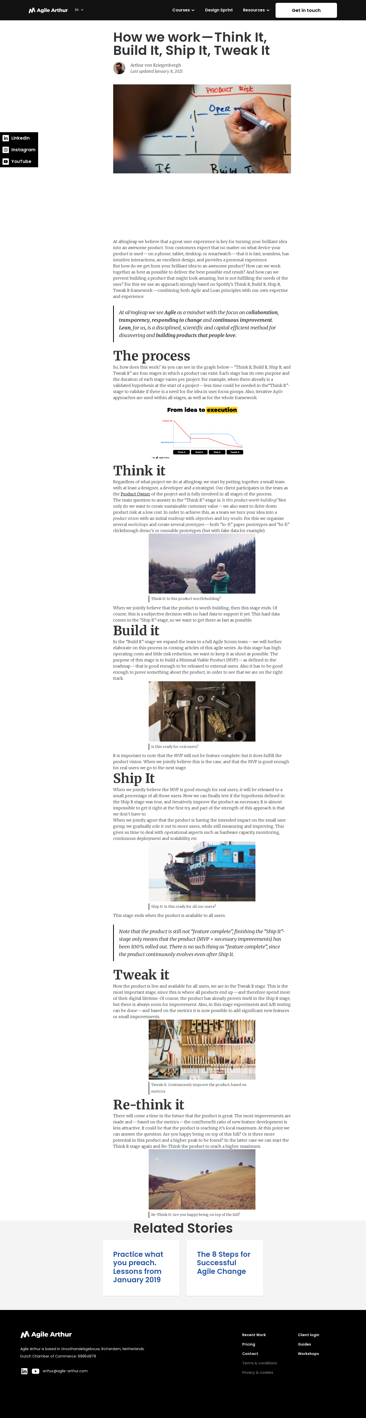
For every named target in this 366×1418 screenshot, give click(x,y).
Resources (254, 10)
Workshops (308, 1353)
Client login (308, 1334)
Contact (250, 1353)
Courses (181, 10)
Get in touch (306, 10)
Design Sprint (219, 10)
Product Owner (135, 493)
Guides (304, 1344)
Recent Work (254, 1334)
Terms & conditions (259, 1363)
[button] (79, 10)
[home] (49, 10)
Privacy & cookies (257, 1372)
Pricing (248, 1344)
